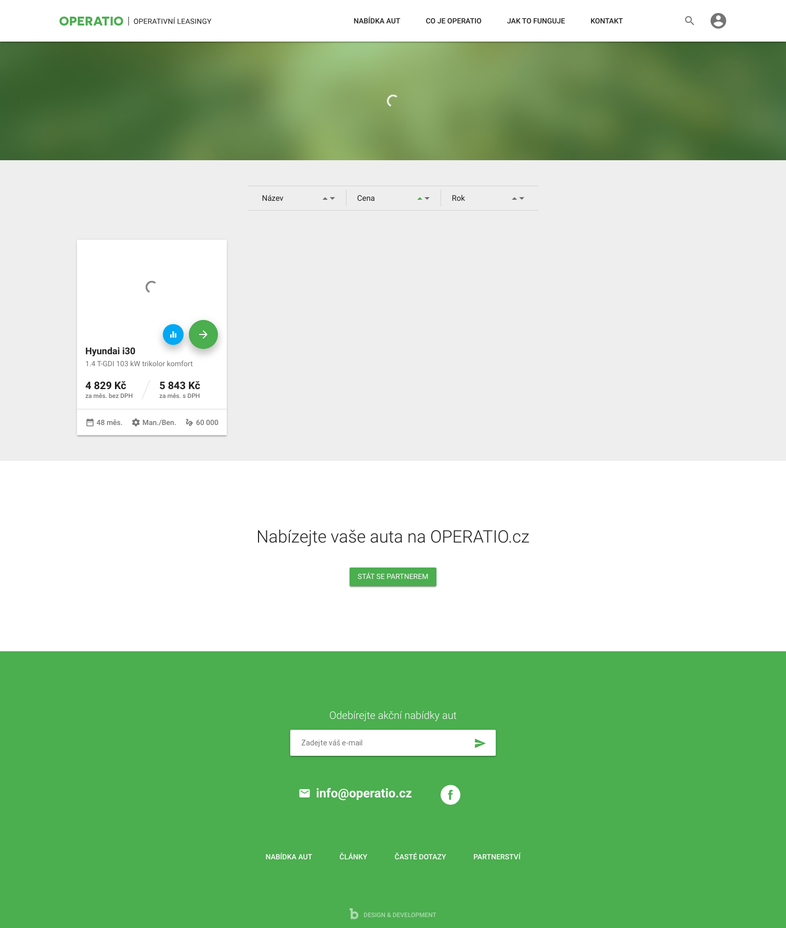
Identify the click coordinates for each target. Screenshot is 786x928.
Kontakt (606, 21)
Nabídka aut (377, 21)
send (480, 743)
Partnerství (497, 857)
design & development (393, 913)
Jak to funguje (536, 21)
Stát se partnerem (393, 577)
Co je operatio (453, 21)
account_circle (718, 20)
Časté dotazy (420, 857)
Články (353, 857)
